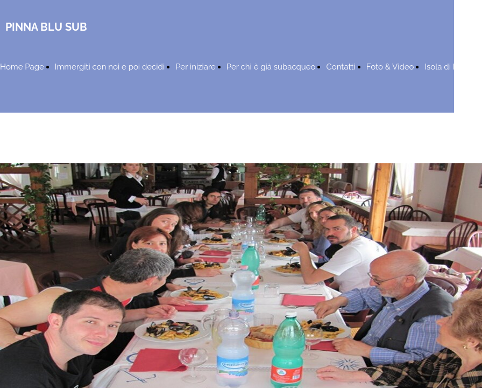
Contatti (340, 67)
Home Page (22, 67)
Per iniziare (195, 67)
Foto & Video (390, 67)
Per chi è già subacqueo (271, 67)
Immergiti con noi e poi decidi (110, 67)
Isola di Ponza (450, 67)
